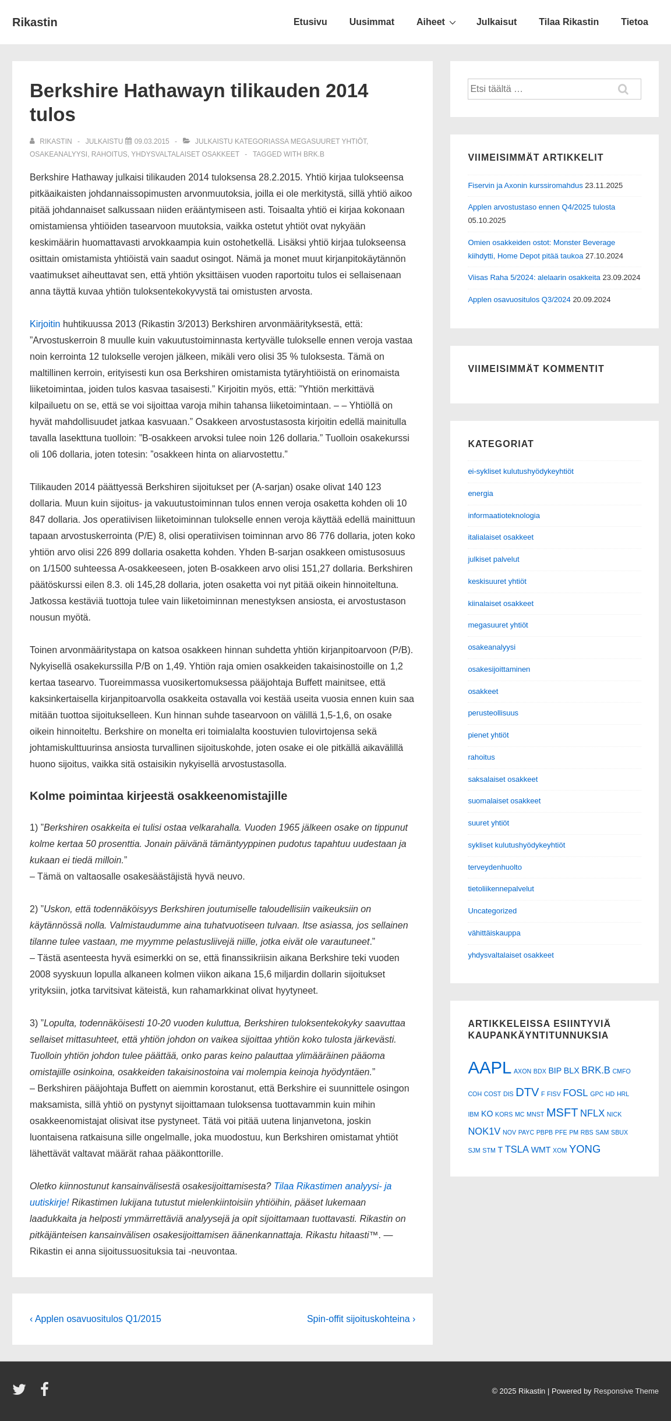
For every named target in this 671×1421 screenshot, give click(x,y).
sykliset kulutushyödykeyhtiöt (516, 845)
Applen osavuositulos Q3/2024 (519, 299)
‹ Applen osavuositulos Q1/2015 (95, 1319)
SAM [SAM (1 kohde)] (602, 1132)
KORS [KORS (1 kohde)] (504, 1114)
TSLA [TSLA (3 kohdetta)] (517, 1149)
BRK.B (313, 154)
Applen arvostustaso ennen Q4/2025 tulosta (541, 207)
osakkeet (483, 691)
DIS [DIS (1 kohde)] (508, 1093)
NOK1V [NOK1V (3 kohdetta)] (484, 1131)
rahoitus (109, 154)
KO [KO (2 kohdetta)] (487, 1113)
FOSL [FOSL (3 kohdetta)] (575, 1092)
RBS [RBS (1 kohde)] (587, 1132)
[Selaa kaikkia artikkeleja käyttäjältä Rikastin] (52, 141)
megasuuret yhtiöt (328, 141)
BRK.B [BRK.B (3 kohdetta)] (595, 1070)
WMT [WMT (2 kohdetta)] (541, 1149)
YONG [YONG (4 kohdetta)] (585, 1149)
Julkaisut (496, 22)
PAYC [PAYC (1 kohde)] (526, 1132)
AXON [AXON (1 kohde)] (522, 1071)
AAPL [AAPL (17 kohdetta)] (489, 1067)
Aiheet (437, 21)
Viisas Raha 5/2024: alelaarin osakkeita (534, 277)
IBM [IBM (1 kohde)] (473, 1114)
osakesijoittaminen (499, 669)
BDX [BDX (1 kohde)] (540, 1071)
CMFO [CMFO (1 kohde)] (621, 1071)
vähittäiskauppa (494, 933)
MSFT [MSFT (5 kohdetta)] (562, 1112)
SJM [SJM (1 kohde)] (474, 1150)
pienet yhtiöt (488, 735)
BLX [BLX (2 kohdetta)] (572, 1070)
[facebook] (46, 1393)
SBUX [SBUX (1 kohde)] (619, 1132)
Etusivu (310, 22)
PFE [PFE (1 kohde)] (561, 1132)
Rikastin (35, 22)
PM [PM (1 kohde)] (573, 1132)
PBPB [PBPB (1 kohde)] (544, 1132)
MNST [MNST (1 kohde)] (535, 1114)
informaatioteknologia (504, 515)
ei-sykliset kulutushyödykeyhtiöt (520, 471)
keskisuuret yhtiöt (497, 581)
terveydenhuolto (495, 867)
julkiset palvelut (493, 559)
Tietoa (634, 22)
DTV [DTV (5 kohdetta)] (527, 1092)
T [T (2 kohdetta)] (500, 1149)
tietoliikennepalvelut (501, 888)
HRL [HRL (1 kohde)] (623, 1093)
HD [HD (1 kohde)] (610, 1093)
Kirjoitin (45, 324)
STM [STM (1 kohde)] (489, 1150)
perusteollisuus (493, 712)
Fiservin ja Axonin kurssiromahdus (525, 185)
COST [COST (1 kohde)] (493, 1093)
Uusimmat (371, 22)
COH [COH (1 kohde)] (475, 1093)
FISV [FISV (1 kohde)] (554, 1093)
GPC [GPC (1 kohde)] (596, 1093)
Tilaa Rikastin (569, 22)
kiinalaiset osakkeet (501, 603)
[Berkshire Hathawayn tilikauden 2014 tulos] (152, 141)
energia (480, 493)
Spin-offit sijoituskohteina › (361, 1319)
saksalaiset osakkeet (503, 779)
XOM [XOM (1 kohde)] (560, 1150)
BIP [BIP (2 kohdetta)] (554, 1070)
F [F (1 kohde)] (543, 1093)
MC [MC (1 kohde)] (520, 1114)
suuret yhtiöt (488, 822)
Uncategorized (492, 910)
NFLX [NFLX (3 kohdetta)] (592, 1113)
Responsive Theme (626, 1391)
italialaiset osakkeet (501, 537)
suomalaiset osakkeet (504, 800)
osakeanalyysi (58, 154)
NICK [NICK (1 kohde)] (614, 1114)
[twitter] (21, 1393)
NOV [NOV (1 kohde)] (509, 1132)
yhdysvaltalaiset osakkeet (185, 154)
